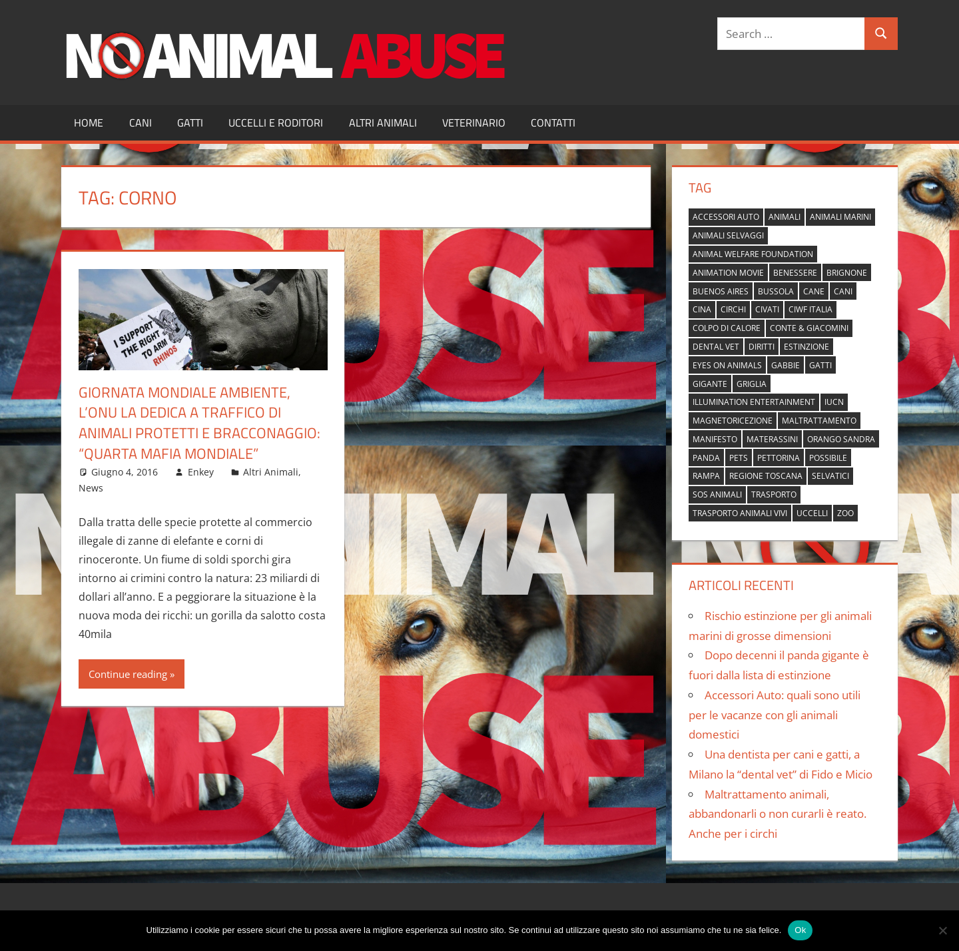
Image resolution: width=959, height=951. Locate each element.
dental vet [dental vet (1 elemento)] (716, 346)
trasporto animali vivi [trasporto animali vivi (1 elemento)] (740, 513)
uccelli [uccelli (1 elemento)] (812, 513)
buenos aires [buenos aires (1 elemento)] (721, 291)
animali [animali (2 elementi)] (784, 216)
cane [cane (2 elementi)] (813, 291)
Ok (800, 930)
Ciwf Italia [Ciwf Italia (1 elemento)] (810, 309)
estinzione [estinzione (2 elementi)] (806, 346)
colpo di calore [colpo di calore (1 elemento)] (727, 328)
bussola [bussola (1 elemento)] (776, 291)
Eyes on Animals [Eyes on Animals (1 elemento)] (727, 365)
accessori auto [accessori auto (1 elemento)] (726, 216)
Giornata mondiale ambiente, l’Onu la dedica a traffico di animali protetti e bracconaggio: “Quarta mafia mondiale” (199, 423)
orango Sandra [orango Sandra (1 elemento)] (841, 439)
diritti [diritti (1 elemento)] (762, 346)
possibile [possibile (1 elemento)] (828, 458)
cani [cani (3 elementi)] (843, 291)
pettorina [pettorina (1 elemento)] (778, 458)
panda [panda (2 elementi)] (706, 458)
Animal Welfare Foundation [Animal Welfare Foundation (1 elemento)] (753, 254)
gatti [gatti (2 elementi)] (820, 365)
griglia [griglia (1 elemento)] (752, 384)
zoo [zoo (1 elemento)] (845, 513)
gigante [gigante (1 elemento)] (710, 384)
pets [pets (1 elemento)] (738, 458)
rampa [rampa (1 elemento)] (706, 475)
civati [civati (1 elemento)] (767, 309)
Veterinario (473, 123)
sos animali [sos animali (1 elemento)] (717, 494)
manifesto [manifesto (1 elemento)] (715, 439)
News (91, 487)
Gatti (190, 123)
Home (88, 123)
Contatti (553, 123)
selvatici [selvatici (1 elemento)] (830, 475)
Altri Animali (383, 123)
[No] (942, 930)
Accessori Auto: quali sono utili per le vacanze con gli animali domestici (774, 715)
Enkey (201, 472)
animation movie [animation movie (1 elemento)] (728, 272)
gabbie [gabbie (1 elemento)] (785, 365)
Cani (140, 123)
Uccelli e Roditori (275, 123)
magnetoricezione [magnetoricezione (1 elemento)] (733, 420)
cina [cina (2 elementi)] (702, 309)
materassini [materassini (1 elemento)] (772, 439)
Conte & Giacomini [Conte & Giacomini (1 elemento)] (809, 328)
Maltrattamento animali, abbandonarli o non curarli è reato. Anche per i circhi (777, 814)
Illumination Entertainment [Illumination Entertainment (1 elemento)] (754, 402)
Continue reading (128, 674)
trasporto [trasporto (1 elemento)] (774, 494)
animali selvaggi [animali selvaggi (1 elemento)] (728, 235)
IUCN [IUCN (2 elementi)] (834, 402)
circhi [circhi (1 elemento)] (733, 309)
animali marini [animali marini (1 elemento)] (840, 216)
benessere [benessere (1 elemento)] (795, 272)
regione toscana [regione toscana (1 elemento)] (765, 475)
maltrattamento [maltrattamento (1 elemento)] (819, 420)
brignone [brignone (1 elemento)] (846, 272)
